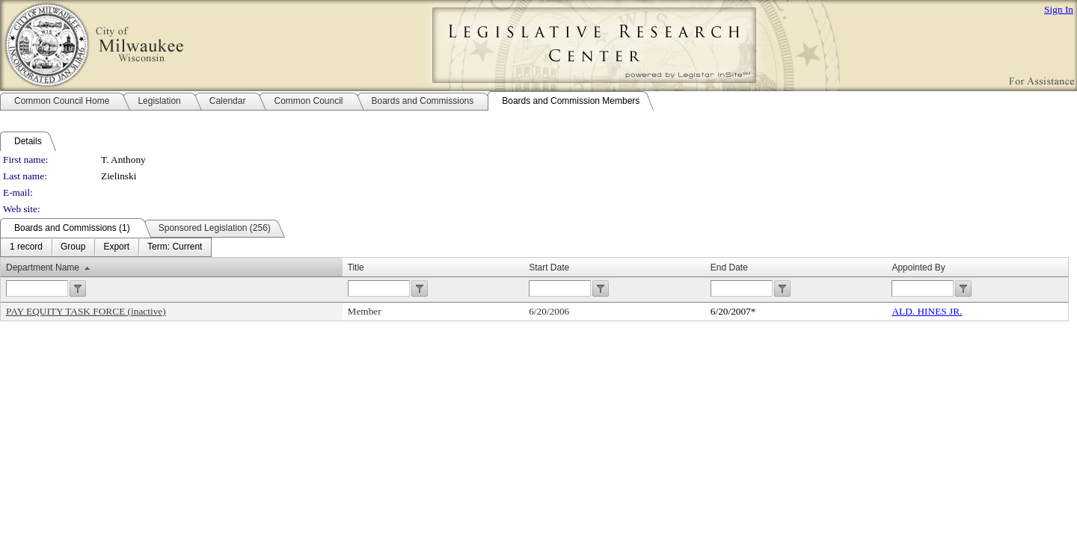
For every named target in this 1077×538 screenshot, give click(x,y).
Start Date (549, 267)
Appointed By (918, 267)
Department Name (42, 267)
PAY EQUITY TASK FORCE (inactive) (86, 311)
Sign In (1058, 9)
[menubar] (106, 247)
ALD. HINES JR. (927, 311)
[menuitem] (26, 247)
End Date (729, 267)
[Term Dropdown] (174, 247)
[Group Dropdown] (73, 247)
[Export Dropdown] (116, 247)
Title (356, 267)
